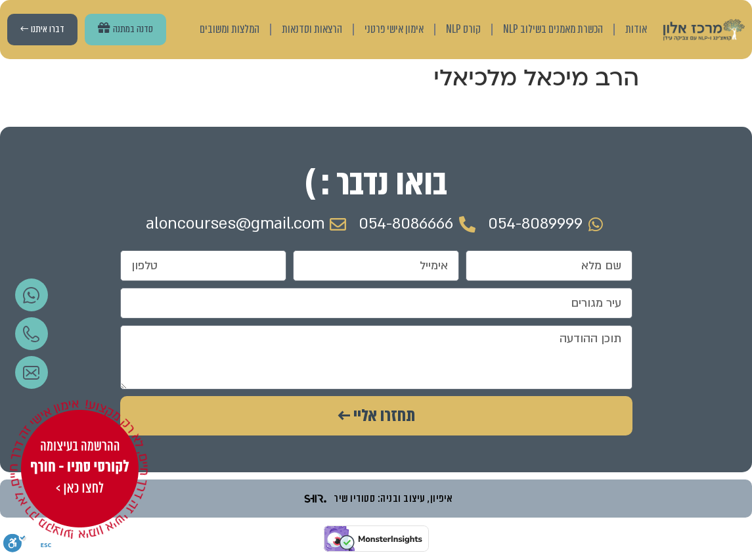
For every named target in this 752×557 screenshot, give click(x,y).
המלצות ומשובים (229, 29)
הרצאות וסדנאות (312, 29)
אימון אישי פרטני (394, 29)
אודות (636, 29)
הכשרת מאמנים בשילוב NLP (553, 29)
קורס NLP (463, 29)
